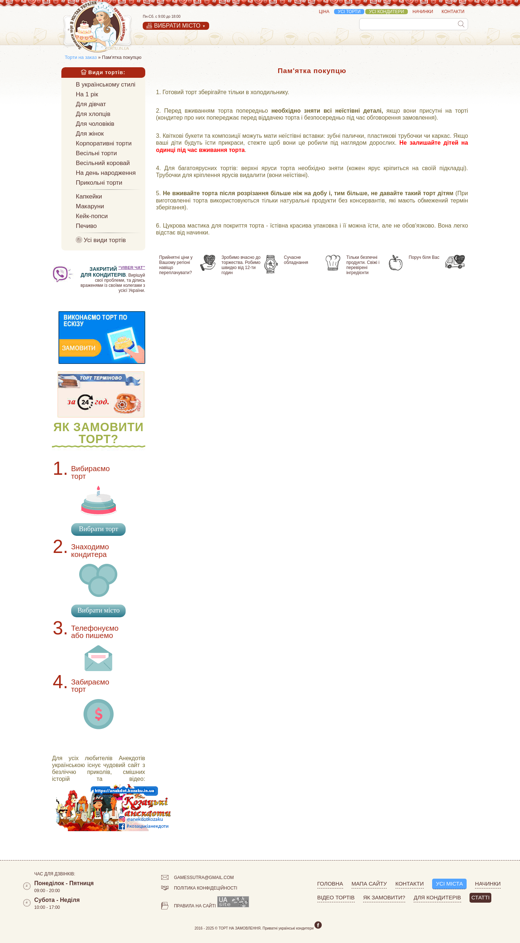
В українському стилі (105, 84)
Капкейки (89, 196)
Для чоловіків (95, 124)
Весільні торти (96, 153)
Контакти (453, 11)
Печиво (86, 226)
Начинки (423, 11)
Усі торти (349, 11)
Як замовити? (384, 897)
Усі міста (449, 883)
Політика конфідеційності (199, 889)
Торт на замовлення (240, 928)
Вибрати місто (98, 610)
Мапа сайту (369, 883)
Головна (330, 883)
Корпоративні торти (104, 143)
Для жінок (90, 134)
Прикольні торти (99, 183)
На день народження (106, 173)
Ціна (324, 11)
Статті (480, 897)
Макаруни (90, 206)
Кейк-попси (92, 216)
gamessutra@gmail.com (197, 878)
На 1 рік (87, 94)
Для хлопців (93, 114)
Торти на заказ (81, 57)
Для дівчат (91, 104)
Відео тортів (336, 897)
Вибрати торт (98, 529)
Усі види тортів (101, 240)
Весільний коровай (103, 163)
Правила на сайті (188, 906)
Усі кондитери (386, 11)
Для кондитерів (437, 897)
